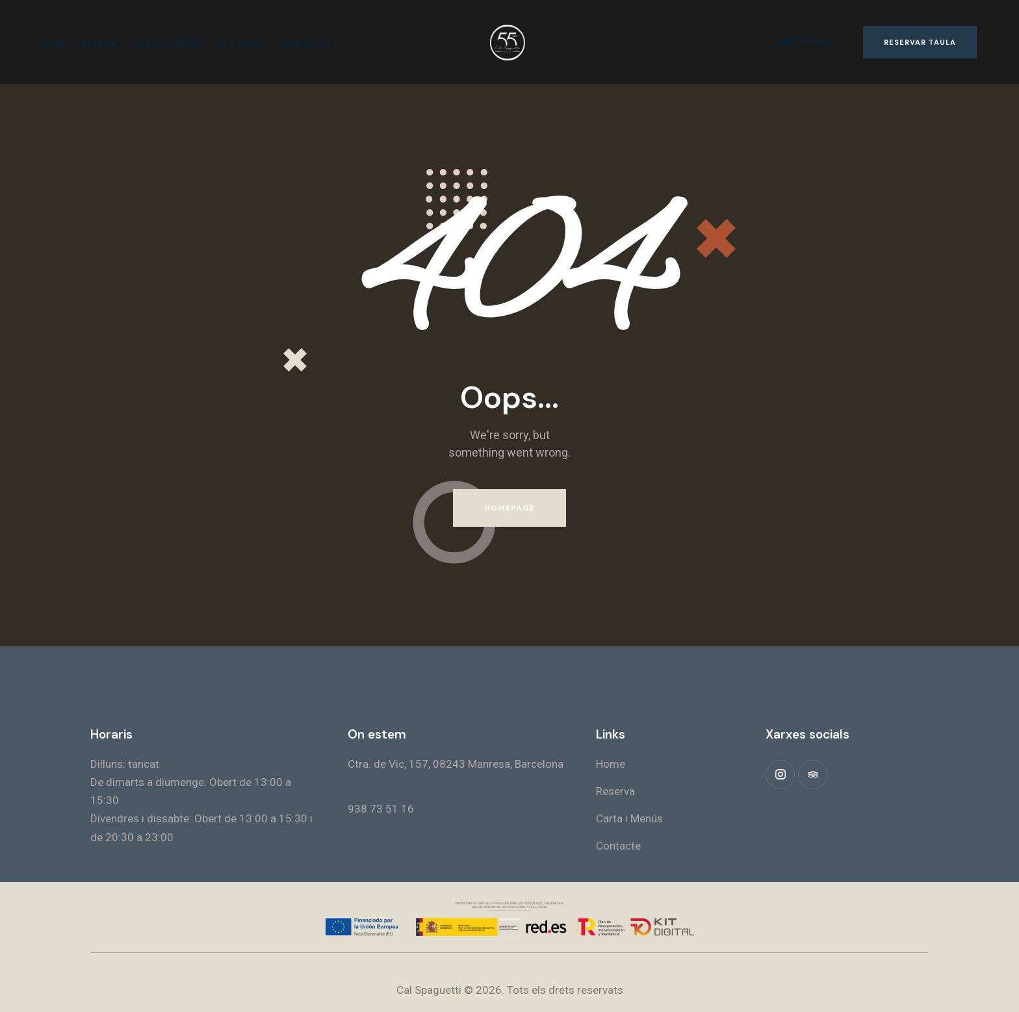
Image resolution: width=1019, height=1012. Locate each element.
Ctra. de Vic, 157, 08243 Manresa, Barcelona (455, 763)
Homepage (509, 508)
